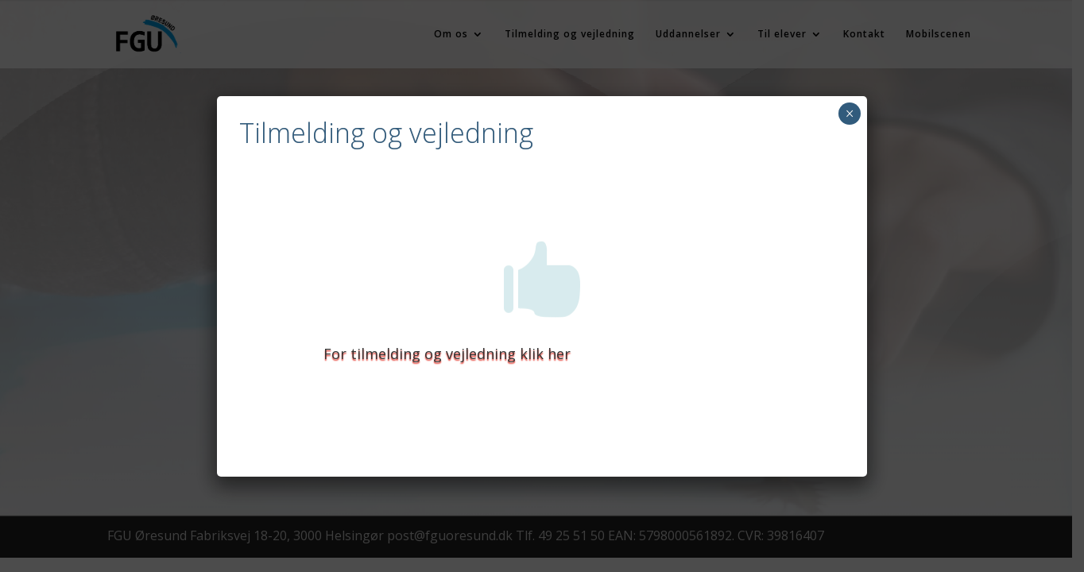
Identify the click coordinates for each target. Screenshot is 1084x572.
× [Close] (850, 113)
